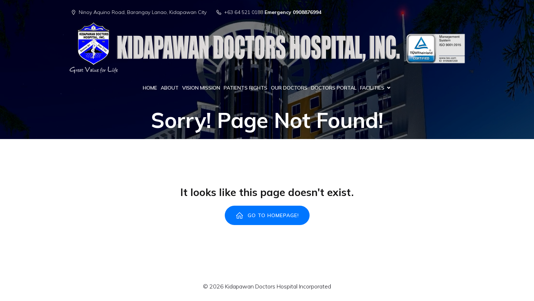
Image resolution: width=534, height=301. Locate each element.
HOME (150, 88)
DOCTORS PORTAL (333, 88)
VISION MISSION (201, 88)
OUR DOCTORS (289, 88)
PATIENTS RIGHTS (245, 88)
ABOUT (170, 88)
